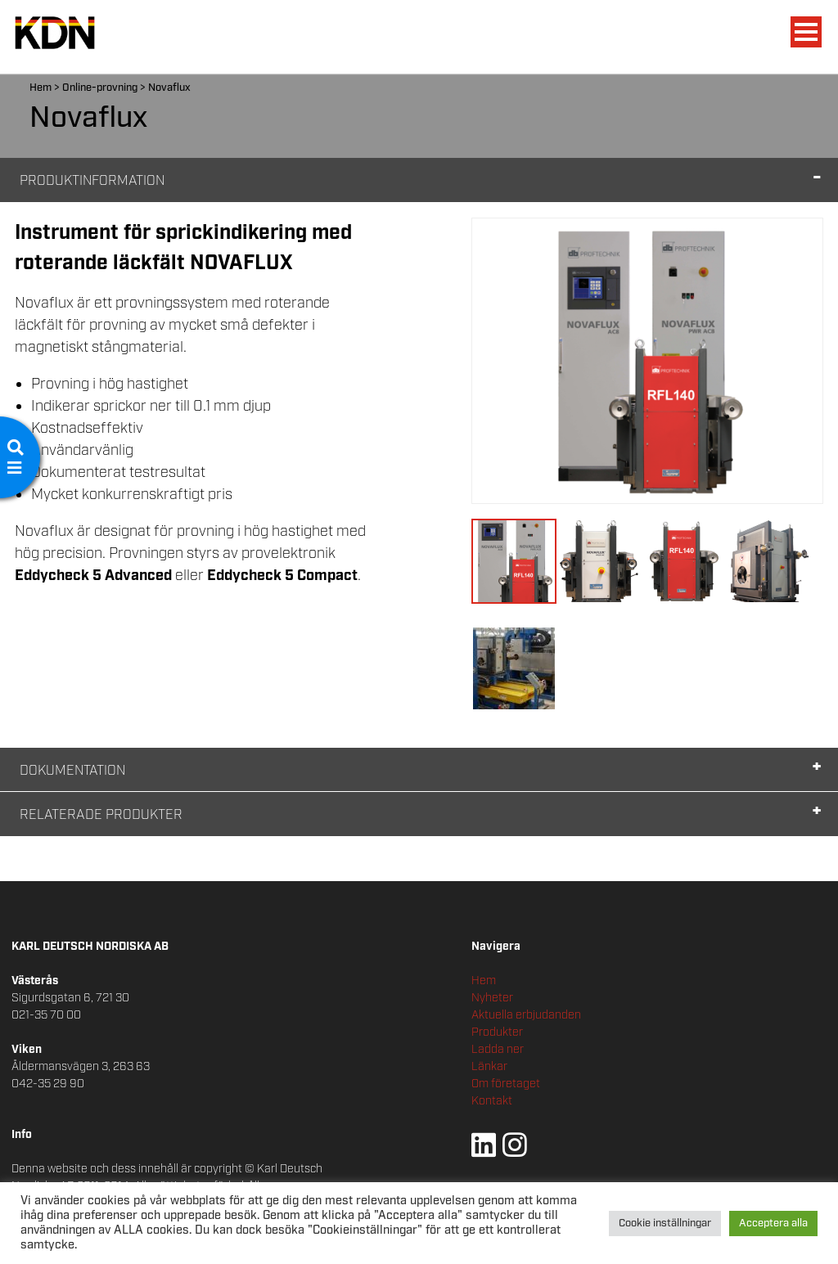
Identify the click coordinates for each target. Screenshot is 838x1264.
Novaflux (169, 88)
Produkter (497, 1032)
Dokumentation (72, 771)
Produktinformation (92, 181)
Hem (40, 88)
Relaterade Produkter (101, 815)
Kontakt (491, 1101)
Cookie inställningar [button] (665, 1223)
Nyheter (492, 998)
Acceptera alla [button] (773, 1223)
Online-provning (99, 88)
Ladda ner (497, 1049)
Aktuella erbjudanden (526, 1015)
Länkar (489, 1066)
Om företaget (505, 1084)
